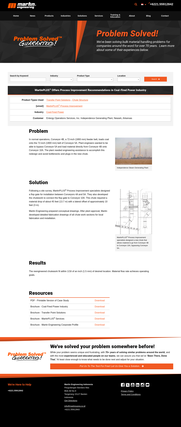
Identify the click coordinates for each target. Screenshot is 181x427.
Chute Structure (80, 100)
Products (49, 16)
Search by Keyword (19, 76)
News (32, 16)
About (132, 16)
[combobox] (61, 80)
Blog (148, 16)
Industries (66, 16)
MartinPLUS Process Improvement (64, 106)
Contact (165, 16)
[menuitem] (22, 5)
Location (121, 76)
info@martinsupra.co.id (74, 406)
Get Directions (70, 400)
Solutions (82, 16)
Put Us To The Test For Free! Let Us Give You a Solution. (110, 366)
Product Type (83, 76)
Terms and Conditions (131, 394)
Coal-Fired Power (55, 112)
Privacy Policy (127, 391)
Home (16, 16)
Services (99, 16)
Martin (22, 5)
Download (100, 300)
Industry (54, 76)
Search (154, 79)
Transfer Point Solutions (58, 100)
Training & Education (115, 16)
